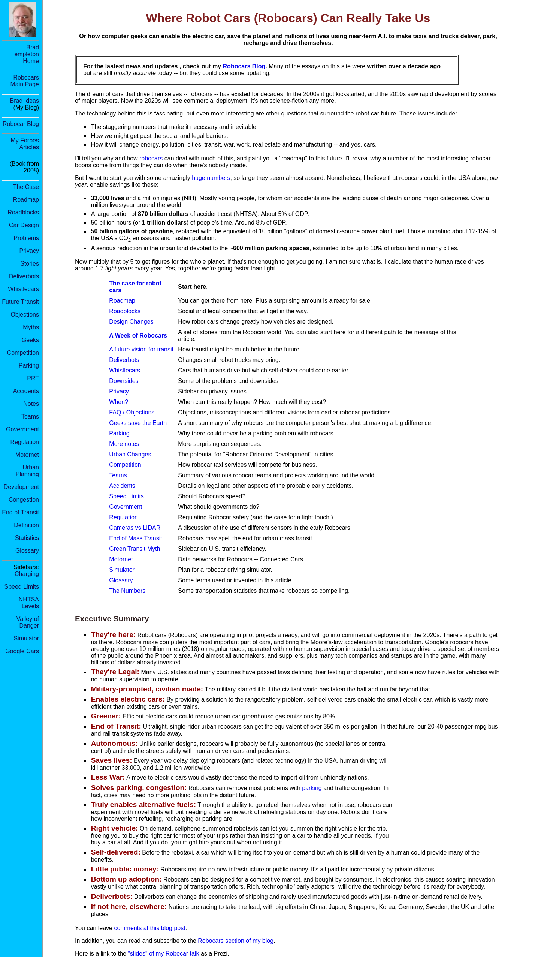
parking (311, 788)
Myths (31, 327)
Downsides (123, 381)
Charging (27, 574)
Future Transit (20, 301)
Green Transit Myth (134, 549)
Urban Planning (27, 470)
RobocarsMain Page (24, 80)
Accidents (26, 391)
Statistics (27, 538)
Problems (26, 238)
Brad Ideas (24, 101)
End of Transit (20, 512)
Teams (30, 416)
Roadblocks (23, 212)
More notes (124, 444)
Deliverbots (24, 276)
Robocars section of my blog (235, 941)
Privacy (29, 251)
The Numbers (127, 591)
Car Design (24, 225)
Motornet (27, 455)
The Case (26, 187)
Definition (26, 525)
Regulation (24, 442)
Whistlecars (23, 289)
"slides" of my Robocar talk (163, 953)
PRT (33, 378)
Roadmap (26, 199)
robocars (151, 158)
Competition (23, 353)
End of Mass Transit (135, 538)
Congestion (24, 499)
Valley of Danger (27, 622)
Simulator (26, 638)
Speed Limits (21, 587)
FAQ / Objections (131, 412)
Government (22, 429)
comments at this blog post (149, 928)
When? (118, 402)
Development (21, 487)
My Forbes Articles (24, 143)
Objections (24, 314)
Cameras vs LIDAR (134, 528)
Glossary (27, 551)
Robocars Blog (244, 66)
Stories (29, 263)
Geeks (30, 340)
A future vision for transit (141, 349)
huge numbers (211, 178)
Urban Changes (130, 454)
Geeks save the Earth (138, 423)
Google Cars (22, 651)
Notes (31, 403)
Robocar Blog (21, 124)
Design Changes (131, 321)
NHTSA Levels (29, 602)
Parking (29, 365)
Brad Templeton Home (25, 54)
